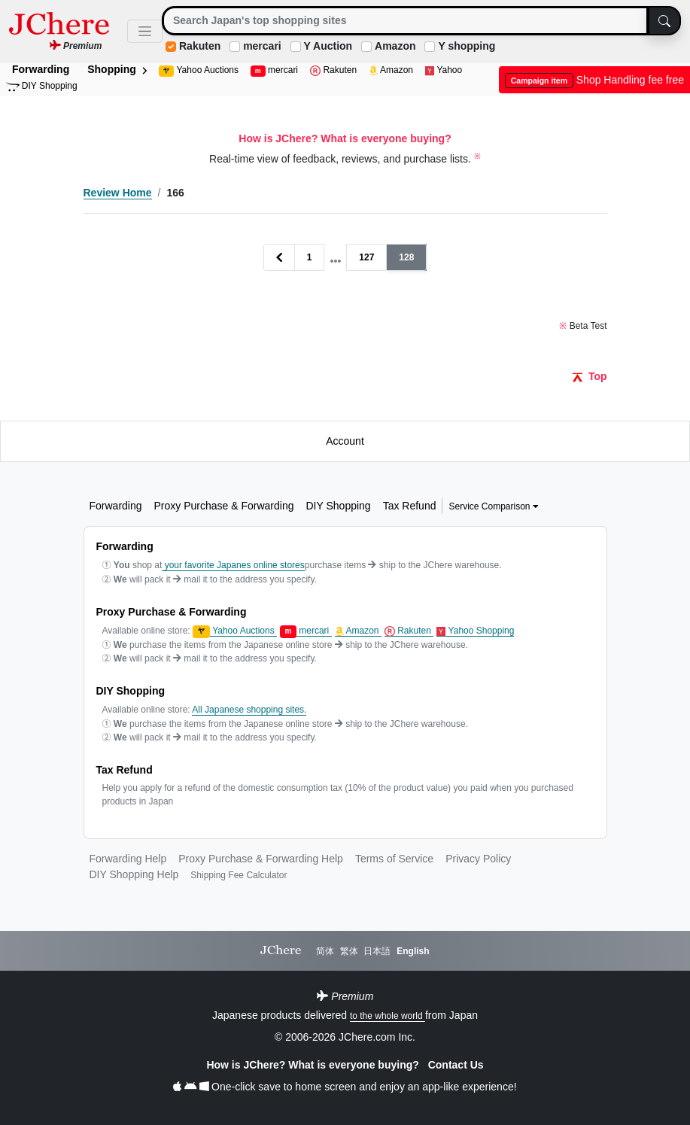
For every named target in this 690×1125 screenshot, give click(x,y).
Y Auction (328, 46)
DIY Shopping (42, 86)
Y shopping (466, 46)
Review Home (118, 193)
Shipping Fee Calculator (238, 875)
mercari (262, 46)
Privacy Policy (478, 859)
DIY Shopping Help (134, 874)
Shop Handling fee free (594, 80)
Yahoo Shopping (475, 631)
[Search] (405, 20)
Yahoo (443, 70)
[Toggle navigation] (145, 31)
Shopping (116, 69)
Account (345, 441)
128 (406, 257)
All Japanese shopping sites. (249, 709)
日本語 (377, 951)
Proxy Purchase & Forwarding (224, 506)
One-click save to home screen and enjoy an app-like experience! (344, 1087)
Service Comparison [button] (493, 506)
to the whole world (387, 1016)
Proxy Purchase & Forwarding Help (260, 859)
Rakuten (199, 46)
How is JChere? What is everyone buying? (313, 1065)
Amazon (395, 46)
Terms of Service (394, 859)
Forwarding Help (128, 859)
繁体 (349, 951)
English (413, 951)
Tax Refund (409, 506)
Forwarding (40, 69)
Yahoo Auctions (199, 71)
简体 (325, 951)
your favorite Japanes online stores (233, 565)
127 (366, 257)
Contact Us (456, 1065)
